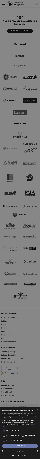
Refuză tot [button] (20, 451)
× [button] (37, 409)
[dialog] (20, 433)
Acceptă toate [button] (20, 446)
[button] (20, 455)
